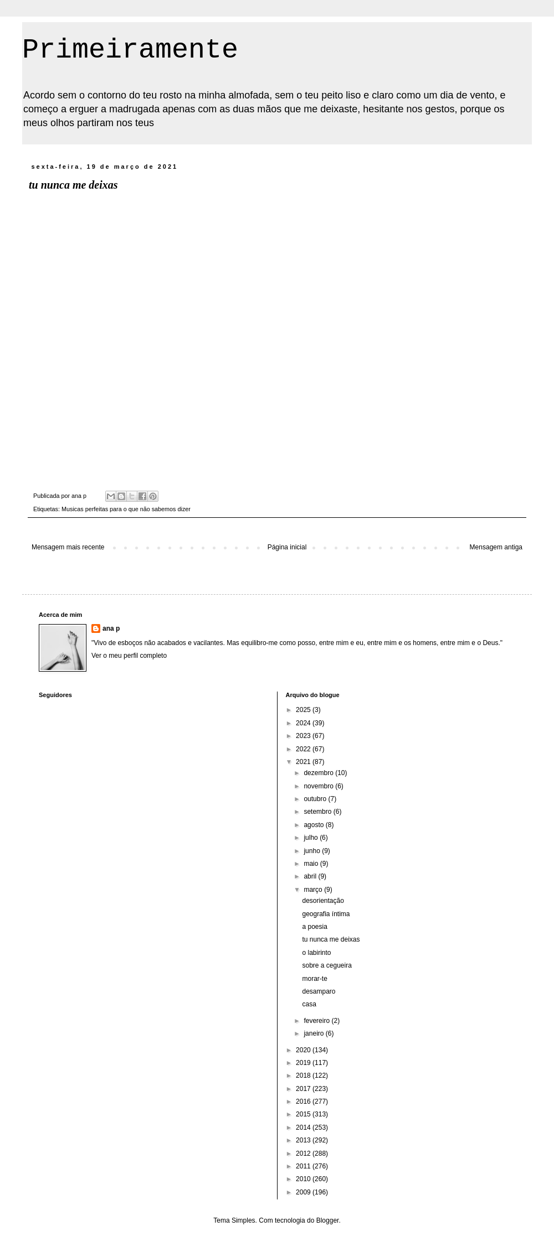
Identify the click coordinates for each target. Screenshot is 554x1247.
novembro (319, 786)
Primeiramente (130, 50)
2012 (304, 1153)
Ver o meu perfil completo (129, 655)
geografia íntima (326, 914)
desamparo (318, 991)
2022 (304, 749)
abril (311, 876)
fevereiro (317, 1021)
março (314, 889)
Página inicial (287, 547)
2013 (304, 1140)
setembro (318, 811)
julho (312, 837)
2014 (304, 1127)
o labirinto (316, 953)
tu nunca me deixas (331, 939)
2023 (304, 736)
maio (312, 863)
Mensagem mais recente (68, 547)
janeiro (314, 1033)
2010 (304, 1179)
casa (309, 1004)
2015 (304, 1114)
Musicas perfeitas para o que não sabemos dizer (126, 509)
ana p (111, 628)
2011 (304, 1166)
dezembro (319, 773)
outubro (316, 799)
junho (313, 851)
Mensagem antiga (496, 547)
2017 (304, 1089)
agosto (314, 825)
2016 (304, 1101)
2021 (304, 762)
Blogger (327, 1220)
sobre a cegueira (326, 965)
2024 (304, 723)
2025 (304, 710)
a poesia (314, 927)
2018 (304, 1075)
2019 (304, 1063)
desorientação (322, 901)
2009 (304, 1192)
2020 (304, 1050)
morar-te (314, 979)
